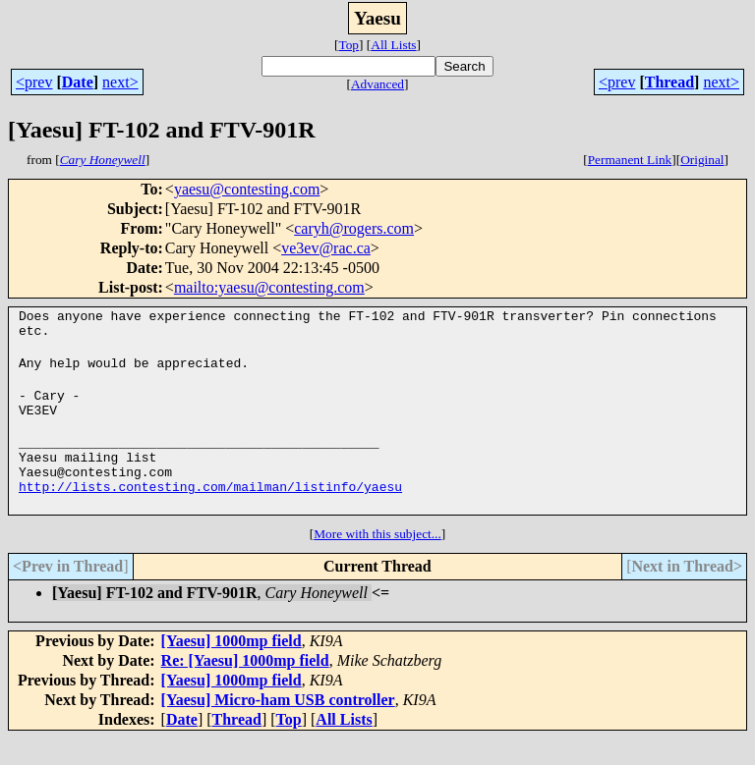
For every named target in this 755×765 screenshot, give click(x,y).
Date (77, 82)
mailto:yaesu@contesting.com (269, 287)
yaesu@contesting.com (246, 189)
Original (702, 159)
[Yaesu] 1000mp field (231, 667)
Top (348, 44)
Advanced (377, 84)
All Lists (393, 44)
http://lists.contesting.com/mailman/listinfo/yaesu (210, 512)
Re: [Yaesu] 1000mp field (245, 687)
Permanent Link (630, 159)
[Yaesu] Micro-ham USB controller (278, 726)
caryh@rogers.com (354, 228)
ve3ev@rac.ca (326, 248)
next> (120, 82)
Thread (669, 82)
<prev (34, 82)
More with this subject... (377, 560)
